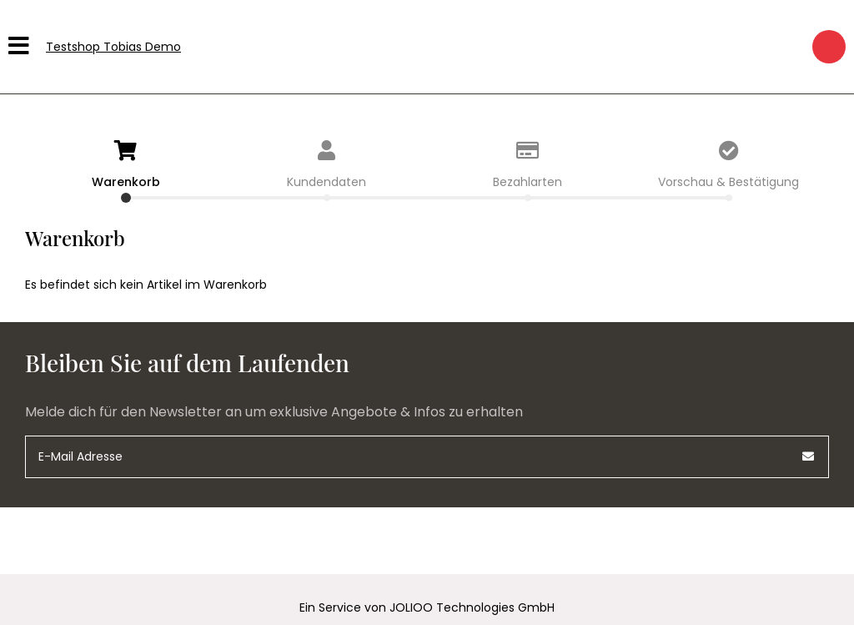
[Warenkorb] (829, 46)
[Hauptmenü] (21, 47)
